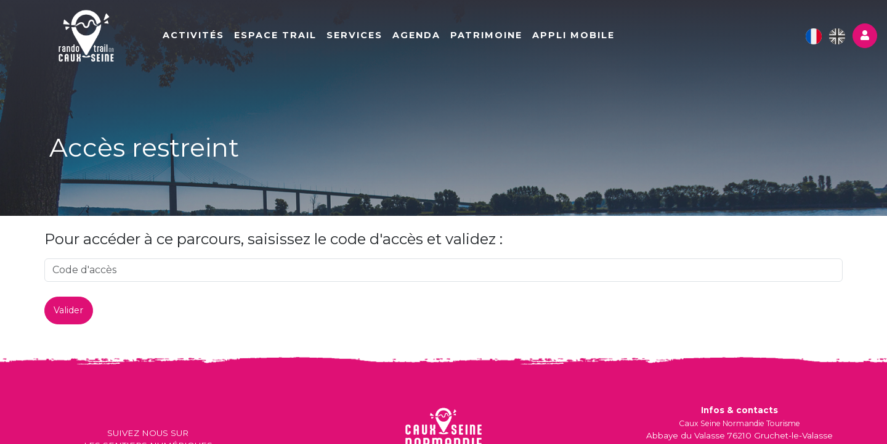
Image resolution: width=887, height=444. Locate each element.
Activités (193, 35)
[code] (443, 270)
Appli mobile (573, 35)
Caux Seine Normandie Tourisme (739, 423)
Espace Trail (275, 35)
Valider (68, 310)
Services (354, 35)
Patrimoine (486, 35)
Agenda (416, 35)
